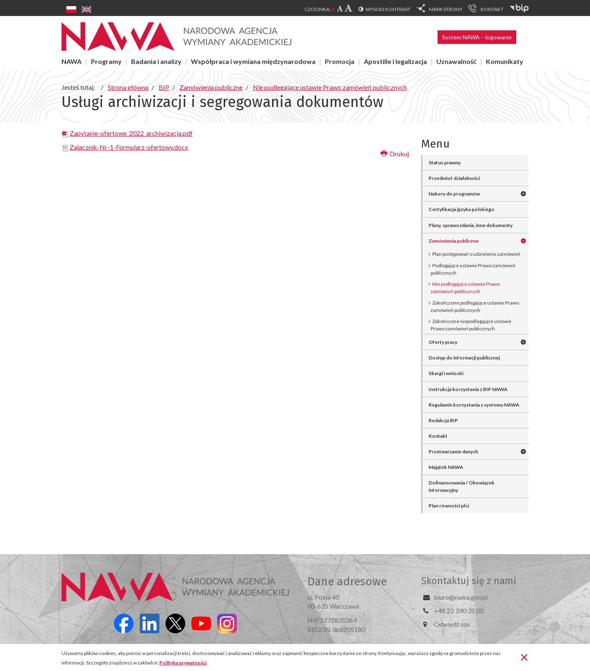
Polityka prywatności (182, 663)
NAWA (71, 61)
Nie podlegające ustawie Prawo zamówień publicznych (465, 287)
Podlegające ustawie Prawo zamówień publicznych (473, 269)
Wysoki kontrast (388, 9)
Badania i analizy (156, 61)
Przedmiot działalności (454, 178)
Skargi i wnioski (446, 373)
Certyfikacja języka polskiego (462, 209)
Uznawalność (456, 61)
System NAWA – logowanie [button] (477, 37)
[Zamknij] (524, 656)
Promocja (339, 61)
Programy (106, 61)
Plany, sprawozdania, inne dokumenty (471, 225)
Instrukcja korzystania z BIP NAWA (468, 389)
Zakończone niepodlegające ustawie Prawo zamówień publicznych (471, 325)
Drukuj (395, 153)
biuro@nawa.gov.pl (461, 597)
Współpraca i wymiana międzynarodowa (253, 61)
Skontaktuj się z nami (468, 581)
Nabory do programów (454, 194)
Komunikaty (504, 61)
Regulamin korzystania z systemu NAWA (474, 405)
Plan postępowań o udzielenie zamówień (476, 254)
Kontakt (438, 436)
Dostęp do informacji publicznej (464, 358)
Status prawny (445, 162)
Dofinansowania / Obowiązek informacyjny (462, 486)
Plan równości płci (449, 506)
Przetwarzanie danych (453, 451)
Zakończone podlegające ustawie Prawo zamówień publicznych (475, 306)
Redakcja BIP (443, 420)
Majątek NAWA (446, 467)
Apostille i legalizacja (395, 61)
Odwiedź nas (452, 624)
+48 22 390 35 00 (458, 610)
